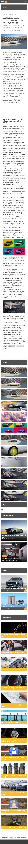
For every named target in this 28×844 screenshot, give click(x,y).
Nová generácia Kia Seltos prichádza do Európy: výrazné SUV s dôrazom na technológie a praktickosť (14, 587)
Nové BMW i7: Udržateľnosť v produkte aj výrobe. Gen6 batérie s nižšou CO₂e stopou (13, 605)
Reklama (3, 837)
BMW (2, 510)
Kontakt (6, 837)
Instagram (26, 841)
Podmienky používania (12, 837)
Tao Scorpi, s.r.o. (16, 836)
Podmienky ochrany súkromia (21, 837)
